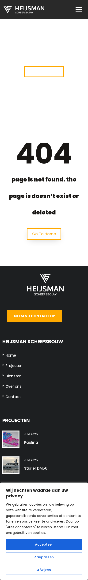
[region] (44, 531)
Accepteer (44, 544)
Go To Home (44, 234)
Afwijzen (44, 570)
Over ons (13, 386)
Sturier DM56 (35, 468)
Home (10, 355)
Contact (13, 396)
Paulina (31, 442)
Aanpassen (44, 557)
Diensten (13, 376)
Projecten (14, 365)
